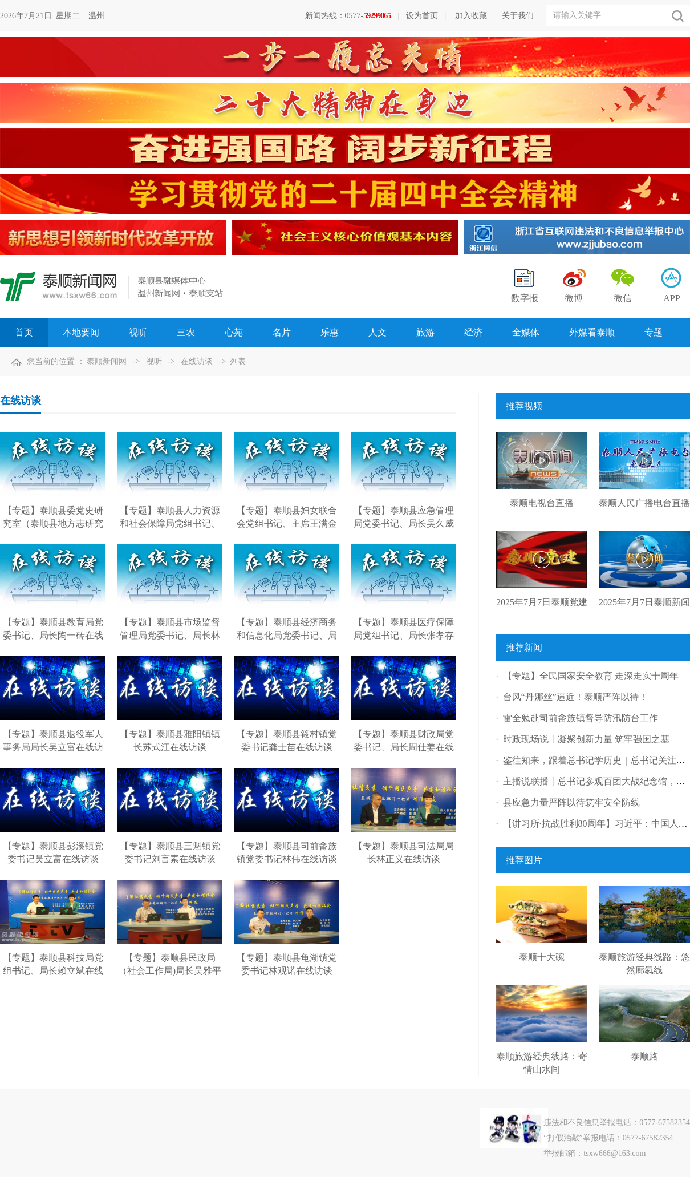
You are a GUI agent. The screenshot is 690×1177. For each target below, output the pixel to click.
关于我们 (518, 15)
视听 (154, 361)
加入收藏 (471, 15)
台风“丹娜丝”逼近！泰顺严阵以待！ (575, 697)
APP (671, 298)
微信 (623, 298)
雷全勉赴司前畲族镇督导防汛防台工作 (580, 718)
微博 (574, 298)
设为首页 (422, 15)
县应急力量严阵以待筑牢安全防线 (571, 802)
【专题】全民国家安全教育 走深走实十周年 (591, 676)
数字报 (524, 298)
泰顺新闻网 (107, 361)
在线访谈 (197, 361)
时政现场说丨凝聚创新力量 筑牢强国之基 (586, 739)
